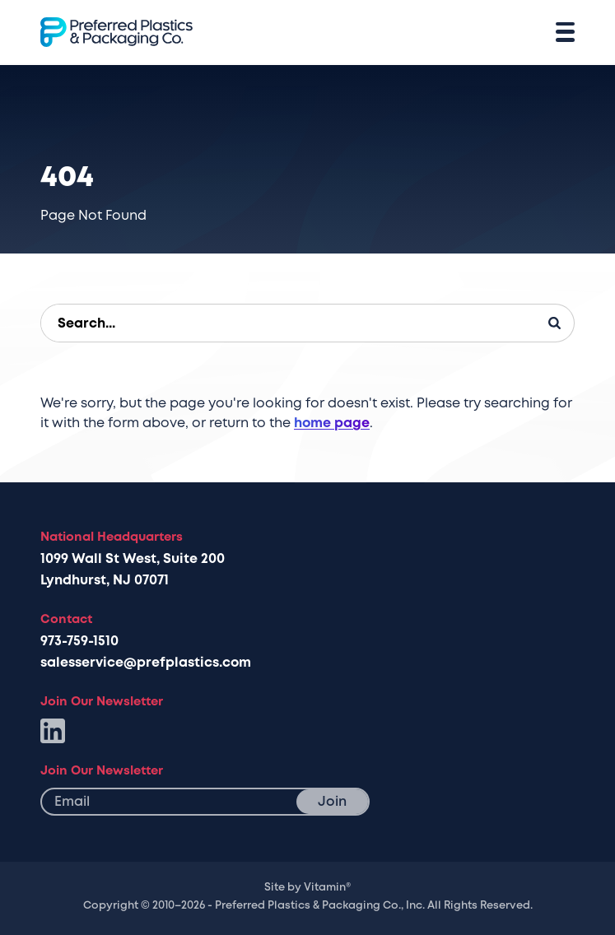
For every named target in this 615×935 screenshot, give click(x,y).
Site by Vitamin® (307, 887)
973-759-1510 (79, 641)
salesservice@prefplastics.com (145, 663)
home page (332, 423)
